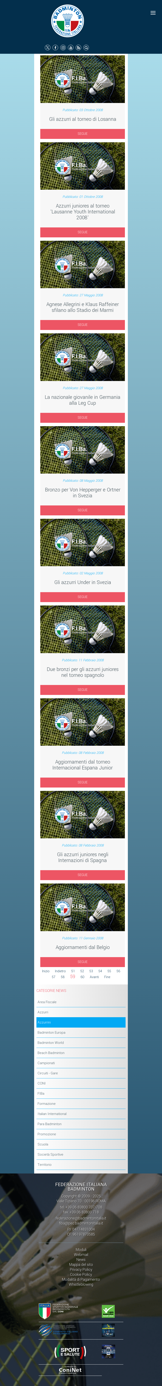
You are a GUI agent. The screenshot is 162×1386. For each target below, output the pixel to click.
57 (53, 977)
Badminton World (51, 1042)
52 (82, 971)
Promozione (47, 1134)
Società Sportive (50, 1154)
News (81, 1259)
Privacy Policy (81, 1269)
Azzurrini (44, 1022)
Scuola (43, 1144)
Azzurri (43, 1012)
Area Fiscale (47, 1002)
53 (91, 971)
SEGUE (83, 133)
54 (100, 971)
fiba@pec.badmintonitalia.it (81, 1223)
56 (118, 971)
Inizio (46, 971)
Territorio (45, 1164)
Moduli (81, 1249)
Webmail (81, 1254)
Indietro (60, 971)
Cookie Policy (81, 1274)
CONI (42, 1083)
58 (63, 977)
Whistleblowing (81, 1284)
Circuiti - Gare (48, 1073)
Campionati (46, 1063)
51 (73, 971)
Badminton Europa (51, 1032)
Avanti (94, 977)
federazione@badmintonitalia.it (81, 1218)
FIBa (41, 1093)
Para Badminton (50, 1124)
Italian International (52, 1113)
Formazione (47, 1103)
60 (82, 977)
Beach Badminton (51, 1052)
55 (109, 971)
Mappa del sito (81, 1264)
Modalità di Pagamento (81, 1279)
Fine (107, 977)
